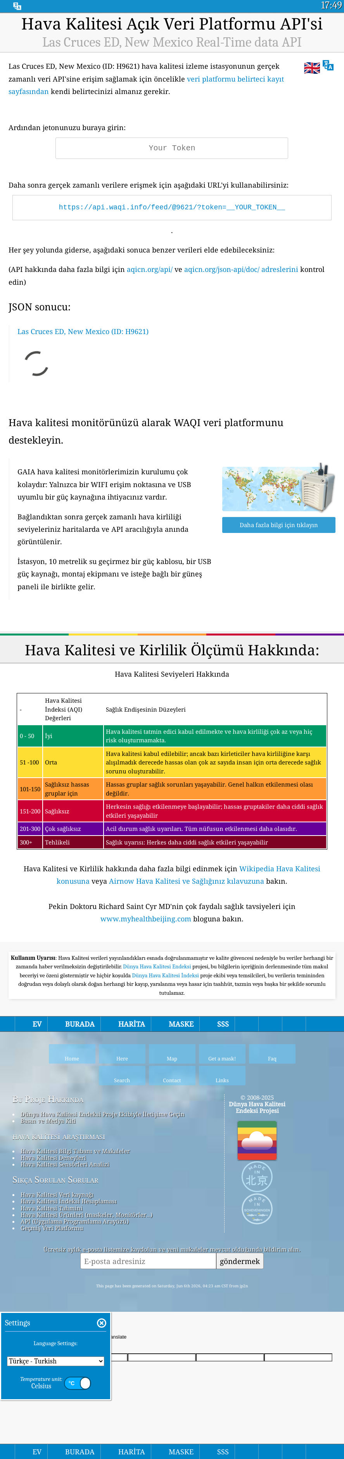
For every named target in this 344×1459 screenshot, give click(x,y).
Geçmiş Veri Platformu (52, 1228)
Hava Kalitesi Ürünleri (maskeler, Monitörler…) (86, 1215)
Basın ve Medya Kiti (48, 1121)
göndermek (240, 1261)
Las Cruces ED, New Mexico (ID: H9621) (83, 331)
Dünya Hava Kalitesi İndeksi (166, 975)
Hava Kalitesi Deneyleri (53, 1157)
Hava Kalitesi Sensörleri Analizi (65, 1164)
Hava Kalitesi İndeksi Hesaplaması (69, 1201)
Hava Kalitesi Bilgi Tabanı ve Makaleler (75, 1151)
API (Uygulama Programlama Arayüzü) (75, 1221)
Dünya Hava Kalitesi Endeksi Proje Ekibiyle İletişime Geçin (103, 1114)
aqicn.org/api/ (150, 269)
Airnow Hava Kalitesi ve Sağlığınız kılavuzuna (186, 881)
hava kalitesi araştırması (58, 1136)
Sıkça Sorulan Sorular (55, 1180)
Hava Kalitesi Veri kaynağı (57, 1194)
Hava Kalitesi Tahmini (52, 1208)
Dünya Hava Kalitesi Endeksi (157, 966)
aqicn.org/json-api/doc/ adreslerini (241, 269)
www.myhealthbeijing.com (145, 918)
